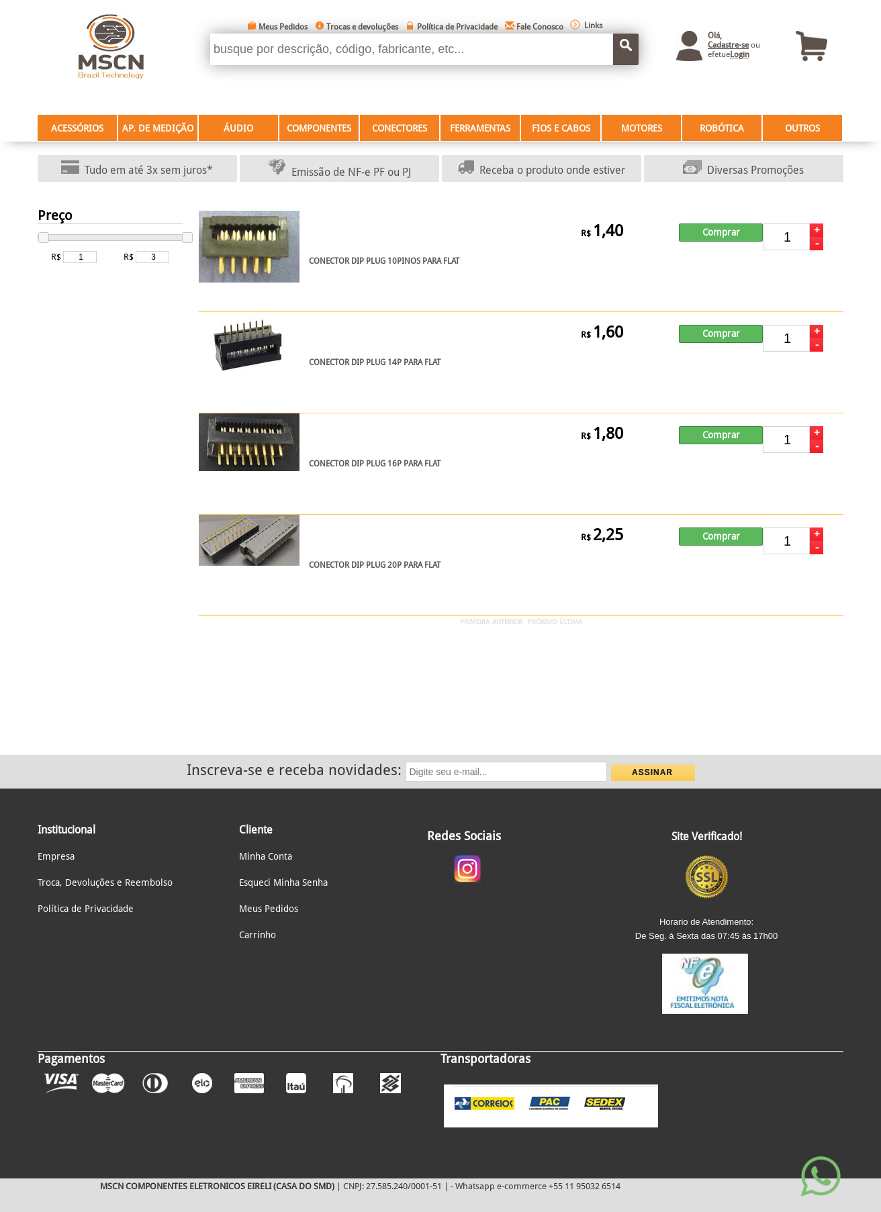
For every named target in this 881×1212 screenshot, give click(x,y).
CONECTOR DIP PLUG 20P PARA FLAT (374, 565)
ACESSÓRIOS (77, 128)
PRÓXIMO (542, 621)
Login (739, 54)
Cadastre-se (728, 45)
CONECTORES (399, 128)
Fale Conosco (539, 27)
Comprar (721, 232)
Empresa (56, 856)
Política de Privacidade (457, 27)
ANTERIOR (507, 621)
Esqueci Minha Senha (283, 882)
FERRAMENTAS (480, 128)
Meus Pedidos (283, 27)
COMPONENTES (319, 128)
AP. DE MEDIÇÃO (157, 128)
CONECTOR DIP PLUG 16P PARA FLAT (374, 463)
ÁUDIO (238, 128)
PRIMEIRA (475, 621)
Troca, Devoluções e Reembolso (105, 882)
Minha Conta (265, 856)
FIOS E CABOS (561, 128)
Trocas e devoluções (362, 27)
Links (593, 25)
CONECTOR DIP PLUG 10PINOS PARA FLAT (384, 261)
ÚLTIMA (570, 621)
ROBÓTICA (722, 128)
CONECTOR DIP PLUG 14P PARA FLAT (374, 362)
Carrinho (257, 934)
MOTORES (641, 128)
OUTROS (802, 128)
